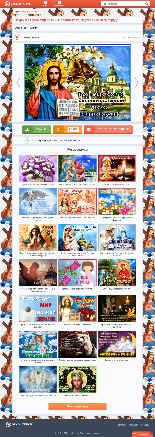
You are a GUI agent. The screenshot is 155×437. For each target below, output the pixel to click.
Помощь (145, 425)
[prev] (18, 82)
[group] (77, 37)
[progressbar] (135, 37)
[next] (136, 82)
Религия (33, 28)
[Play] (17, 37)
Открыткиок (20, 28)
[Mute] (128, 37)
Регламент (133, 425)
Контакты (121, 425)
